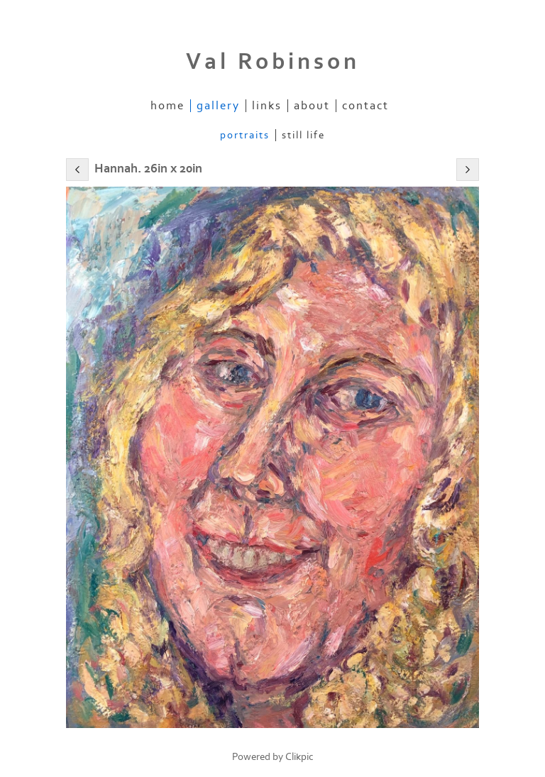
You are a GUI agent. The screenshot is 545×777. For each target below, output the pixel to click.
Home (167, 105)
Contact (365, 105)
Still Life (303, 135)
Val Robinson (273, 61)
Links (267, 105)
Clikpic (299, 757)
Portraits (245, 135)
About (312, 105)
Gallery (218, 105)
